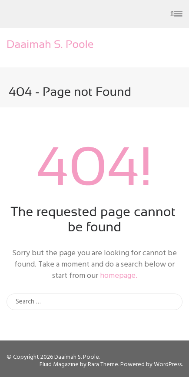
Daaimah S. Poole (76, 357)
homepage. (118, 276)
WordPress (168, 365)
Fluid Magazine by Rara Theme (79, 365)
